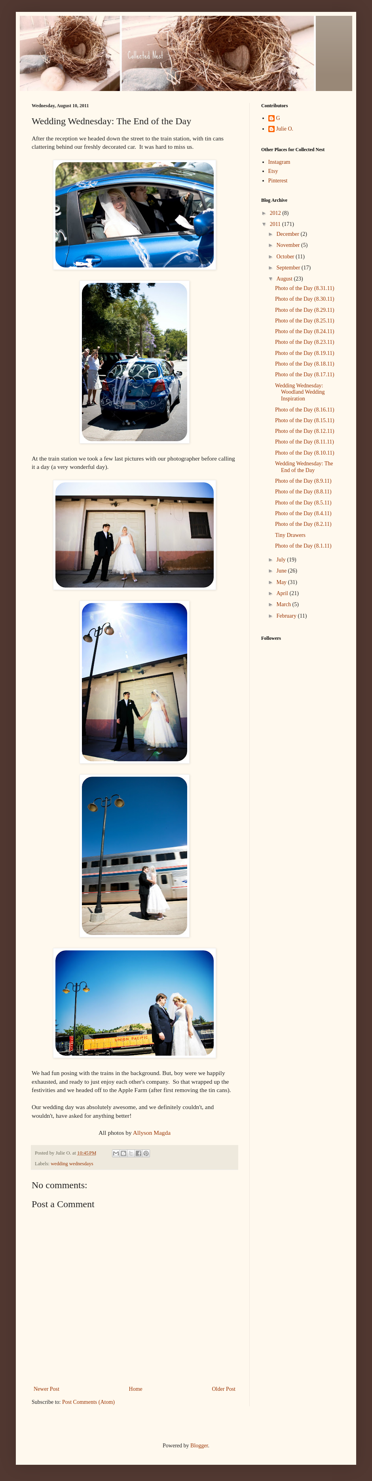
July (281, 560)
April (282, 593)
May (282, 582)
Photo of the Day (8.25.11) (304, 321)
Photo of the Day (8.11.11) (304, 442)
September (288, 268)
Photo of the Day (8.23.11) (304, 342)
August (285, 279)
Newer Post (46, 1389)
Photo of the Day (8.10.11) (304, 453)
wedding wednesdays (72, 1163)
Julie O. (285, 129)
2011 (276, 224)
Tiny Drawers (290, 535)
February (287, 616)
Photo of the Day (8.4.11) (303, 513)
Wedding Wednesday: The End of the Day (304, 467)
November (288, 245)
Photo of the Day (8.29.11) (304, 310)
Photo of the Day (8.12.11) (304, 431)
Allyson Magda (152, 1132)
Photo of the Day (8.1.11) (303, 546)
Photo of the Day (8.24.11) (304, 331)
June (282, 571)
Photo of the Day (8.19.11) (304, 353)
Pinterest (278, 181)
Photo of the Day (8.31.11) (304, 288)
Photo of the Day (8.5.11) (303, 503)
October (286, 257)
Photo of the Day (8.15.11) (304, 420)
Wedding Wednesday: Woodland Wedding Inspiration (300, 392)
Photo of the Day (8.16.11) (304, 410)
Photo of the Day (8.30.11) (304, 299)
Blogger (199, 1446)
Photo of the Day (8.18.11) (304, 364)
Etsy (273, 171)
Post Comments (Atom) (88, 1402)
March (284, 604)
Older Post (224, 1389)
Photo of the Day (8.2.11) (303, 524)
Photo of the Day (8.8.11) (303, 492)
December (288, 234)
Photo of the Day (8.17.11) (304, 374)
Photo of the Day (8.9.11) (303, 481)
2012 (276, 213)
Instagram (279, 162)
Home (135, 1389)
